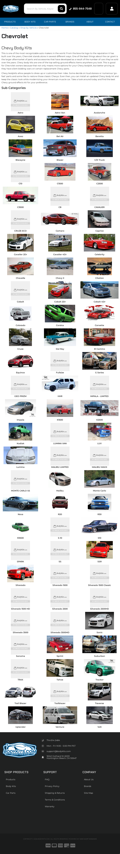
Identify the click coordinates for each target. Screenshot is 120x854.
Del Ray (60, 349)
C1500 (60, 183)
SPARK (20, 561)
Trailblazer (59, 703)
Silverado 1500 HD (20, 608)
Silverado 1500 (60, 585)
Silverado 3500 (20, 632)
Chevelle (20, 278)
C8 (60, 207)
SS (60, 561)
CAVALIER (99, 207)
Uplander (20, 727)
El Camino (99, 349)
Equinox (20, 372)
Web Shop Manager (88, 839)
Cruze (20, 349)
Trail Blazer (20, 703)
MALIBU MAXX (99, 467)
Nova (20, 514)
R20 (60, 514)
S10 (99, 538)
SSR (100, 561)
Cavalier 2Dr (20, 254)
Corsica (60, 325)
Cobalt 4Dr (99, 301)
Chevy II (60, 278)
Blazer (60, 160)
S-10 (60, 538)
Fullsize (60, 372)
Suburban (99, 656)
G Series (99, 372)
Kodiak (20, 443)
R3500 (20, 538)
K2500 (99, 419)
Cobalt (20, 301)
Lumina (20, 467)
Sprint (60, 656)
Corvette (99, 325)
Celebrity (99, 254)
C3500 (20, 207)
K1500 (60, 419)
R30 (99, 514)
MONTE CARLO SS (20, 490)
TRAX (20, 679)
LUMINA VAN (60, 443)
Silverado (20, 585)
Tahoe (60, 679)
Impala (20, 419)
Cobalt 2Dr (60, 301)
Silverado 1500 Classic (99, 585)
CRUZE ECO (20, 230)
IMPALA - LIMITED (99, 396)
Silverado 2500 (60, 608)
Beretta (99, 136)
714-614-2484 (53, 740)
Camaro (60, 230)
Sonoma (20, 656)
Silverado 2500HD (99, 608)
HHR (60, 396)
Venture (60, 727)
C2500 (99, 183)
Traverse (99, 703)
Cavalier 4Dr (60, 254)
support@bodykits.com (59, 751)
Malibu (60, 490)
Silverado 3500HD (60, 632)
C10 (20, 183)
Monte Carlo (99, 490)
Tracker (100, 679)
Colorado (20, 325)
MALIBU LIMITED (60, 467)
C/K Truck (99, 160)
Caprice (99, 230)
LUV (99, 443)
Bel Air (60, 136)
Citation (99, 278)
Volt (100, 727)
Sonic (99, 632)
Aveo (20, 136)
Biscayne (20, 160)
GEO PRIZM (20, 396)
